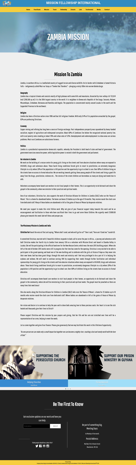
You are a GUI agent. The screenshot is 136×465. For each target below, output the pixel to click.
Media (99, 9)
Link (80, 9)
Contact (107, 9)
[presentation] (42, 433)
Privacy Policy (68, 462)
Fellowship (63, 9)
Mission (46, 9)
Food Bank (37, 9)
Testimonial (89, 9)
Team (55, 9)
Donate (73, 9)
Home (28, 9)
